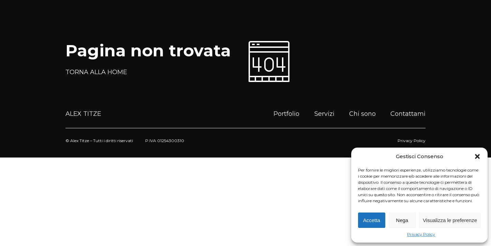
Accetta (371, 220)
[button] (477, 156)
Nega (402, 220)
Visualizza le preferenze (450, 220)
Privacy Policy (421, 234)
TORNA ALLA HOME (96, 72)
